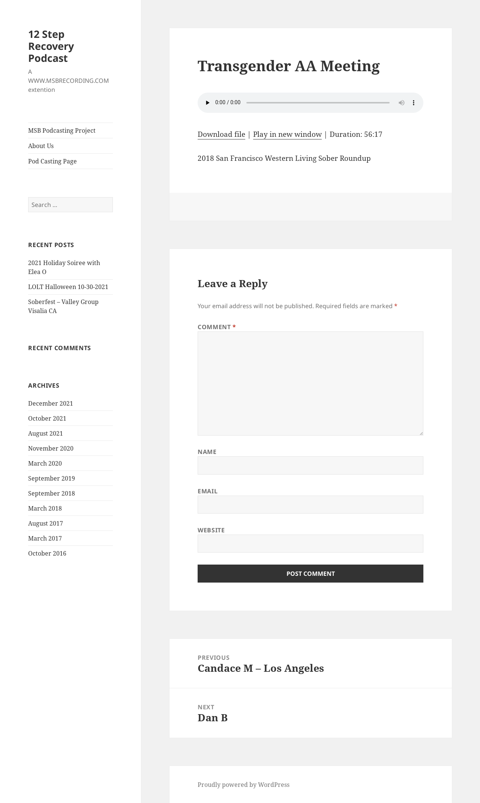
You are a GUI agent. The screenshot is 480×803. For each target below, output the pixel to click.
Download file (221, 134)
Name (207, 452)
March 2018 (45, 508)
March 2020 (45, 463)
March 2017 (45, 538)
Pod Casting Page (52, 161)
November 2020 (51, 448)
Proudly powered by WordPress (244, 785)
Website (211, 530)
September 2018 (51, 493)
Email (208, 491)
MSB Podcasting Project (62, 130)
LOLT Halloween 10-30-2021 (68, 287)
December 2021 (50, 403)
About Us (41, 146)
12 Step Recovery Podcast (51, 46)
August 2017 (45, 523)
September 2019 (51, 478)
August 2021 (45, 433)
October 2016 (47, 553)
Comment (217, 327)
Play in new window (287, 134)
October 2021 (47, 418)
